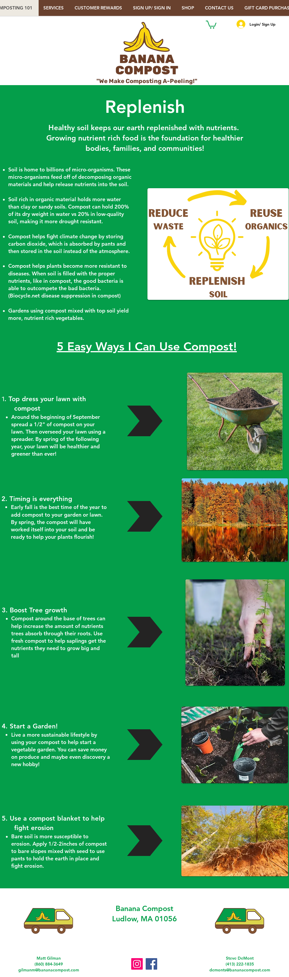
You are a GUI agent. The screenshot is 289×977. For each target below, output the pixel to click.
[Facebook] (151, 964)
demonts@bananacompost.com (239, 970)
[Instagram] (137, 964)
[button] (152, 8)
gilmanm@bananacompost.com (48, 970)
